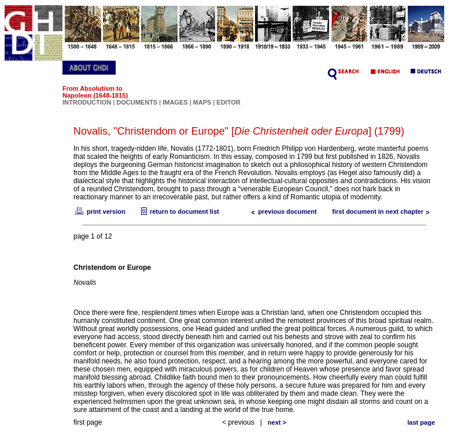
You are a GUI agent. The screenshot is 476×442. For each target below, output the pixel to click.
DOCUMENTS (136, 102)
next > (277, 422)
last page (421, 422)
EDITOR (228, 102)
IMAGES (175, 102)
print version (99, 211)
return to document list (178, 211)
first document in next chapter (383, 211)
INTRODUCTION (86, 102)
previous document (281, 211)
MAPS (202, 102)
